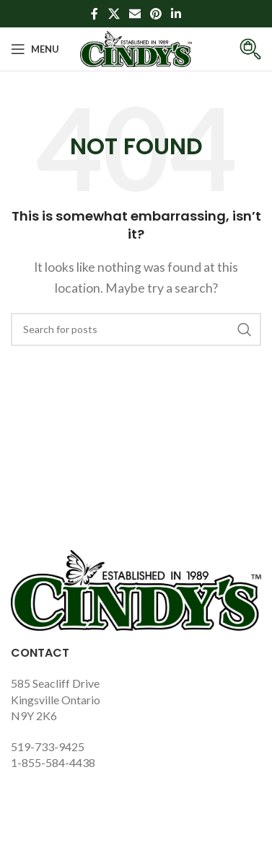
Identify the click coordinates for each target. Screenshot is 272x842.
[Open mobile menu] (35, 49)
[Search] (136, 329)
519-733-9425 (47, 746)
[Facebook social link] (94, 14)
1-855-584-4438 (53, 762)
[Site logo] (136, 47)
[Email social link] (134, 14)
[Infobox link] (239, 49)
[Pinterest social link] (156, 14)
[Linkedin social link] (176, 14)
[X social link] (113, 14)
